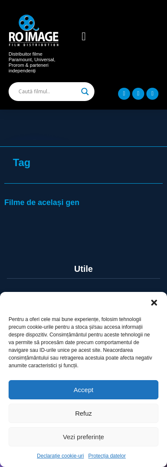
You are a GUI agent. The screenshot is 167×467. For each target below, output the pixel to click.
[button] (154, 302)
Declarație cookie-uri (60, 456)
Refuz (83, 413)
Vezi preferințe (83, 436)
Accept (84, 389)
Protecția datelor (107, 456)
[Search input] (47, 92)
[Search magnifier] (85, 92)
